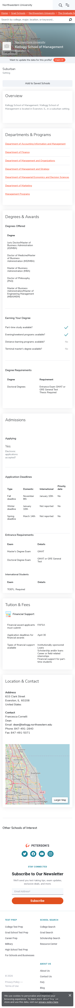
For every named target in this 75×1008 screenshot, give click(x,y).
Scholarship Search (50, 938)
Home (4, 13)
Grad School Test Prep (16, 932)
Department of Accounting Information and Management (35, 144)
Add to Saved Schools (37, 83)
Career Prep (11, 938)
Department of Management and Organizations (30, 160)
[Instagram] (50, 854)
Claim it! (59, 60)
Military (9, 944)
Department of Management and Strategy (27, 169)
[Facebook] (33, 854)
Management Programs (17, 194)
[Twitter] (25, 854)
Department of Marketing (18, 185)
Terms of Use (12, 986)
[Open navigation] (67, 5)
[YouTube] (42, 854)
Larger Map (60, 800)
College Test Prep (14, 926)
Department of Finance (17, 152)
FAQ (42, 982)
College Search (47, 926)
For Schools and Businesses (19, 955)
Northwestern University (42, 13)
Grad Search (46, 932)
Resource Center (48, 944)
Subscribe (37, 900)
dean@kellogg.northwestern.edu (32, 725)
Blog (42, 988)
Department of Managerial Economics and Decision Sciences (37, 177)
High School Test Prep (16, 949)
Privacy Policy (12, 982)
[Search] (60, 5)
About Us (45, 970)
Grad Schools (18, 13)
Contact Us (46, 976)
